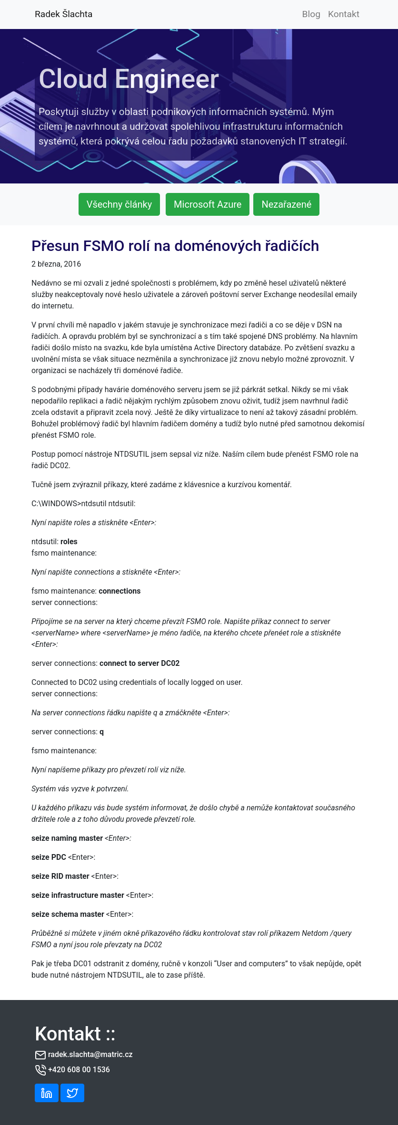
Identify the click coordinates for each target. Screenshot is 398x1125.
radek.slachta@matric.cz (90, 1054)
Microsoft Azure (207, 204)
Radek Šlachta (64, 14)
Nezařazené (286, 204)
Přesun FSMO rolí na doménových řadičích (175, 246)
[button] (47, 1093)
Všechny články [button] (119, 204)
